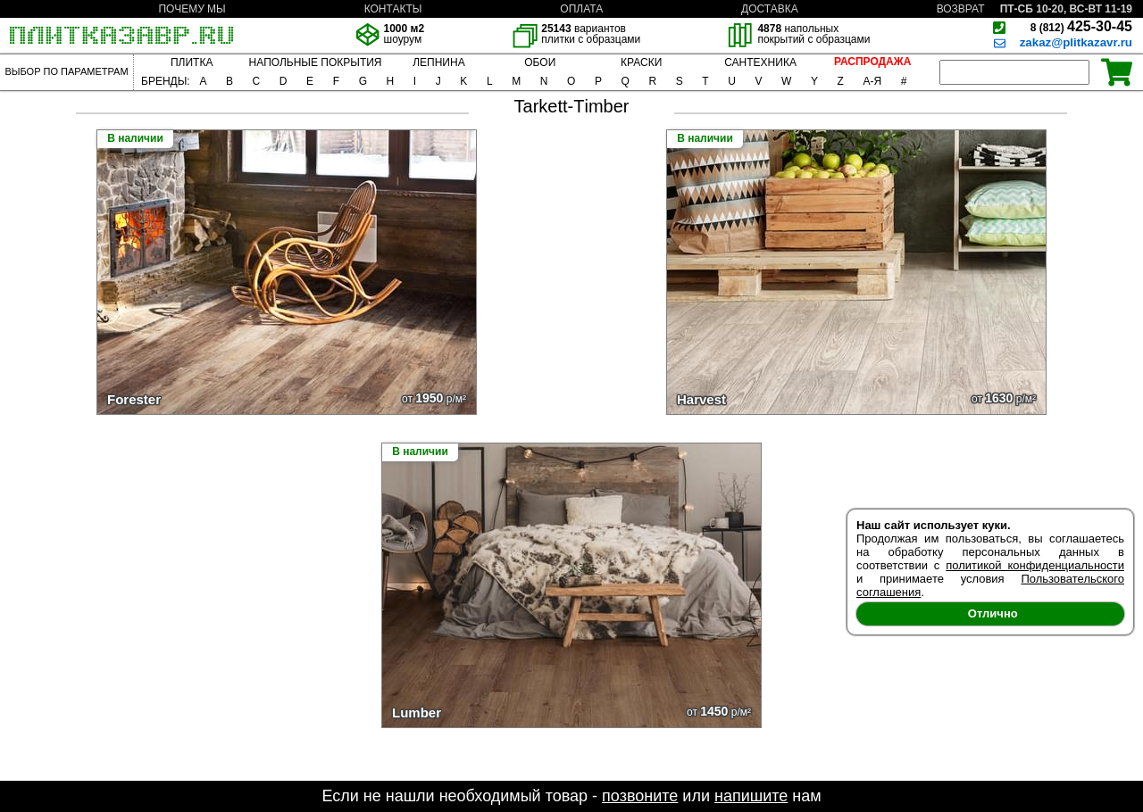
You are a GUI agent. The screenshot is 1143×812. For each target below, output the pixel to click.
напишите (751, 796)
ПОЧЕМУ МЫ (191, 9)
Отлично (993, 613)
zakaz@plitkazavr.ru (1076, 42)
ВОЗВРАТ (961, 9)
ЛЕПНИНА (438, 62)
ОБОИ (539, 62)
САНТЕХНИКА (760, 62)
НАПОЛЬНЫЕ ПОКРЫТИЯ (315, 62)
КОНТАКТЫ (393, 9)
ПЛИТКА (192, 62)
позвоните (640, 796)
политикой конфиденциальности (1035, 565)
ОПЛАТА (581, 9)
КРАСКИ (641, 62)
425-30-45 (1081, 26)
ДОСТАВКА (769, 9)
